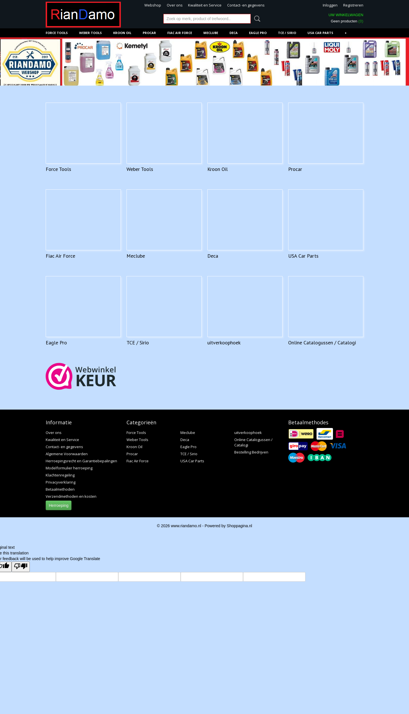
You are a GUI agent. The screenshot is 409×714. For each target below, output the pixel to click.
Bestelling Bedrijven (251, 452)
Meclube (210, 33)
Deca (233, 33)
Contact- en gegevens (246, 5)
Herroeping (58, 505)
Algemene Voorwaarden (67, 453)
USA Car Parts (320, 33)
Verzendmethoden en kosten (71, 496)
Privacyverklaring (60, 482)
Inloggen (330, 5)
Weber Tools (90, 33)
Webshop (152, 5)
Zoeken (256, 18)
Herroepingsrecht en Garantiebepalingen (81, 460)
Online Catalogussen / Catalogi (322, 342)
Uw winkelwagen (345, 15)
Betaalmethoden (60, 489)
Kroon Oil (122, 33)
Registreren (353, 5)
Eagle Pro (258, 33)
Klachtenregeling (60, 475)
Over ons (175, 5)
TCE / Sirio (287, 33)
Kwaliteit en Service (205, 5)
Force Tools (57, 33)
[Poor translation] (21, 567)
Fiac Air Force (179, 33)
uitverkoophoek (224, 342)
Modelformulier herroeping (69, 468)
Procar (149, 33)
